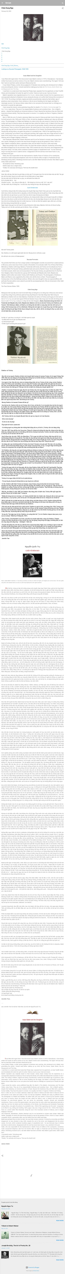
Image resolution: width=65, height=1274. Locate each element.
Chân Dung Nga (5, 48)
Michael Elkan (36, 1270)
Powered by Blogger (32, 1267)
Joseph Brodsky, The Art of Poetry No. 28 (15, 1245)
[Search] (63, 3)
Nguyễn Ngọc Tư (7, 1206)
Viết (2, 44)
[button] (63, 8)
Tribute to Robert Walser (9, 1226)
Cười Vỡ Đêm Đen (32, 188)
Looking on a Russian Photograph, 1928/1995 (14, 69)
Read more (60, 1220)
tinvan (8, 3)
